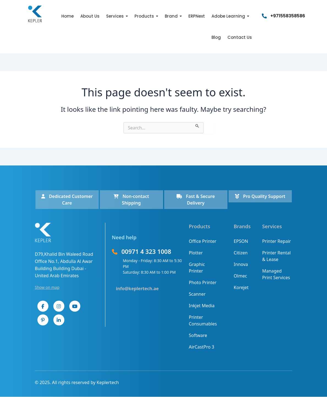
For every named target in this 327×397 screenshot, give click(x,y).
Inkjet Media (202, 306)
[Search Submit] (197, 125)
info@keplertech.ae (137, 288)
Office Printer (202, 241)
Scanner (197, 294)
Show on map (47, 287)
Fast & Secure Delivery (196, 199)
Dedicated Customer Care (67, 199)
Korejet (241, 287)
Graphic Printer (197, 267)
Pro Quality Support (260, 196)
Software (198, 335)
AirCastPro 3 (201, 347)
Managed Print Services (276, 274)
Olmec (240, 276)
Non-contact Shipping (131, 199)
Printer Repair (276, 241)
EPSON (241, 241)
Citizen (241, 253)
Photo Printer (203, 282)
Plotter (196, 253)
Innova (241, 264)
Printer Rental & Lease (276, 256)
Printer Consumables (203, 320)
